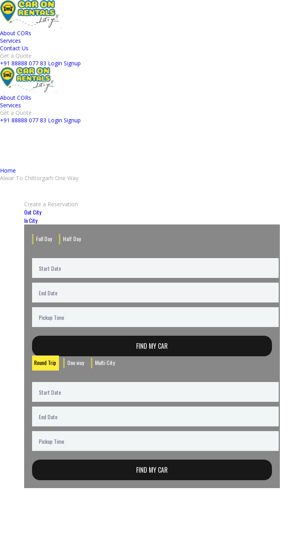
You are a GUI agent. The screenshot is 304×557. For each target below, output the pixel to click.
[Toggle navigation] (61, 28)
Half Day (72, 238)
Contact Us (14, 48)
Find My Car (152, 346)
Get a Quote (16, 55)
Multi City (105, 362)
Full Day (44, 238)
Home (8, 170)
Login (55, 63)
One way (75, 362)
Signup (72, 63)
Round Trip (45, 362)
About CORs (15, 33)
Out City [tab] (32, 212)
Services (10, 40)
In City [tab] (30, 220)
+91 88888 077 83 (23, 63)
